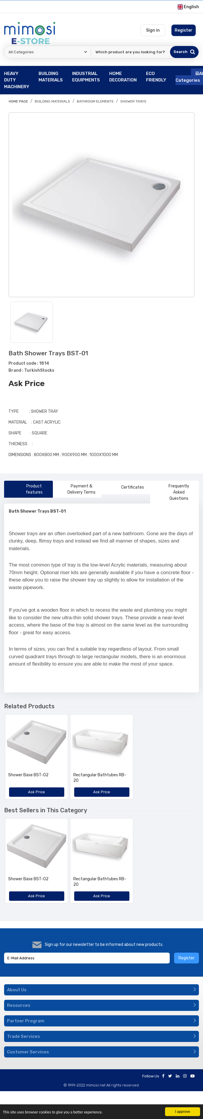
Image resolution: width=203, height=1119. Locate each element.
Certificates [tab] (126, 487)
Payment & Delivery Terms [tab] (77, 489)
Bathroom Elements (95, 101)
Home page (18, 101)
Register (186, 958)
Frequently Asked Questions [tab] (172, 492)
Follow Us (150, 1076)
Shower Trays (133, 101)
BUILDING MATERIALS (52, 101)
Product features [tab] (26, 489)
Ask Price (26, 383)
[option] (101, 205)
